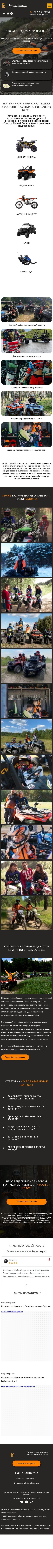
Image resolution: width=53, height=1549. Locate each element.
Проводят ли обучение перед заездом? (25, 1117)
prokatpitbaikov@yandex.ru (26, 1483)
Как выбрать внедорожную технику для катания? (24, 1097)
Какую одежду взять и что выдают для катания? (23, 1128)
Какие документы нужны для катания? (25, 1107)
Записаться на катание (26, 50)
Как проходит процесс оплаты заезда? (26, 1148)
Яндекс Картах (39, 1251)
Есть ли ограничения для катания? (23, 1138)
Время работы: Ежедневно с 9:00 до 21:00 (26, 1498)
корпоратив (37, 998)
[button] (26, 1463)
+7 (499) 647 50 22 (40, 12)
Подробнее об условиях (15, 1057)
